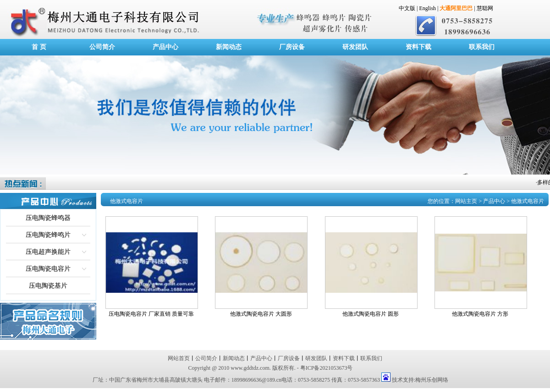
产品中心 (165, 47)
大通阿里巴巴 (456, 8)
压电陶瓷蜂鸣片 (48, 234)
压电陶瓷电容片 (48, 268)
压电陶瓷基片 (48, 285)
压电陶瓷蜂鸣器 (48, 217)
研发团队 (355, 47)
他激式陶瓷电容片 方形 (480, 314)
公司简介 (102, 47)
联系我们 (482, 47)
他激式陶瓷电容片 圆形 (370, 314)
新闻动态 (229, 47)
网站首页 (179, 358)
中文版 (407, 8)
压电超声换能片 (48, 251)
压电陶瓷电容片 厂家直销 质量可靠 (151, 314)
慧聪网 (485, 8)
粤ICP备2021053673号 (326, 368)
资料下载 (418, 47)
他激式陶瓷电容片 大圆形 (261, 314)
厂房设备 (292, 47)
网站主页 (466, 201)
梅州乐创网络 (431, 380)
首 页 (39, 47)
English (427, 8)
